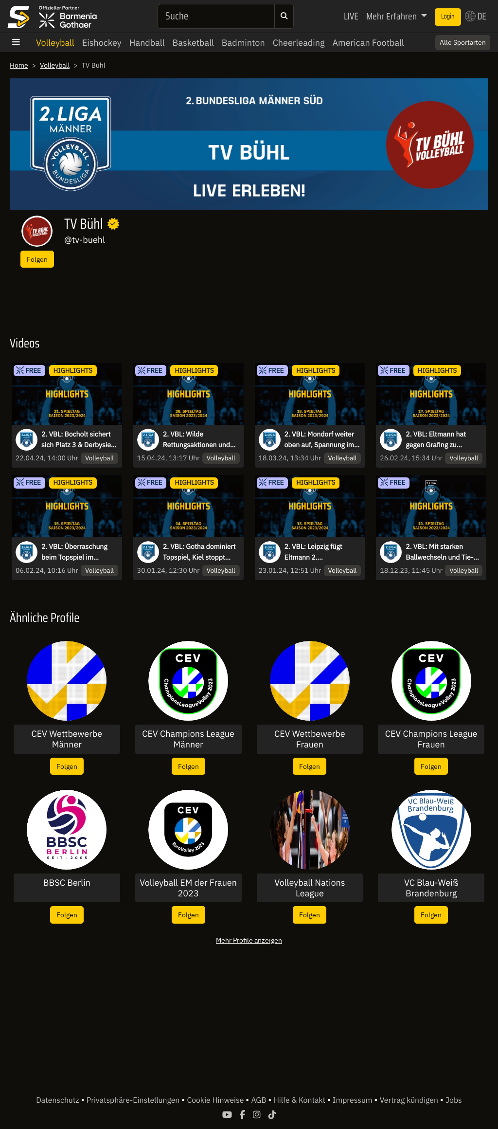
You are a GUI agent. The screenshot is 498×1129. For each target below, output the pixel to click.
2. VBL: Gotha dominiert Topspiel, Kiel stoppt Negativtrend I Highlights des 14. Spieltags (201, 552)
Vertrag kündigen (410, 1100)
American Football (368, 42)
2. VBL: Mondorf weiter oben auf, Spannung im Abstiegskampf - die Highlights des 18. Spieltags (320, 440)
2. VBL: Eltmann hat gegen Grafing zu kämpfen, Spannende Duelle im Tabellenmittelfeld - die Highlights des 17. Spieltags (441, 440)
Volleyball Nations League (309, 887)
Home (19, 65)
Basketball (193, 42)
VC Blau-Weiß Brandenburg (431, 887)
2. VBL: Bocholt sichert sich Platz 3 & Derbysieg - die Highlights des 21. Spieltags (77, 440)
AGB (259, 1100)
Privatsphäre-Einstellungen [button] (134, 1100)
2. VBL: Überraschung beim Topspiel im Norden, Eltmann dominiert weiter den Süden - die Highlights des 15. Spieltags (74, 552)
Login (448, 16)
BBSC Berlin (66, 882)
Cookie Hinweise (216, 1100)
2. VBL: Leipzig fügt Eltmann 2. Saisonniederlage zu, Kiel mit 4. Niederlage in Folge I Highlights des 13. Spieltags (323, 552)
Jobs (453, 1100)
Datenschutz (58, 1100)
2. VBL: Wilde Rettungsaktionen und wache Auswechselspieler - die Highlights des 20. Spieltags (199, 440)
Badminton (243, 42)
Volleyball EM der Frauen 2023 (188, 887)
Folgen (37, 259)
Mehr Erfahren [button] (392, 16)
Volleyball (55, 42)
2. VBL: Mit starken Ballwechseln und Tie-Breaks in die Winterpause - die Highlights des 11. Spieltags (439, 552)
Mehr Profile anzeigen (249, 940)
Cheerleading (299, 42)
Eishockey (102, 42)
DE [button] (475, 16)
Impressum (353, 1100)
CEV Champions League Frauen (431, 738)
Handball (147, 42)
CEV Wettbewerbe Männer (67, 738)
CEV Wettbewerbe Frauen (309, 738)
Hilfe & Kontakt (300, 1100)
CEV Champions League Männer (188, 738)
